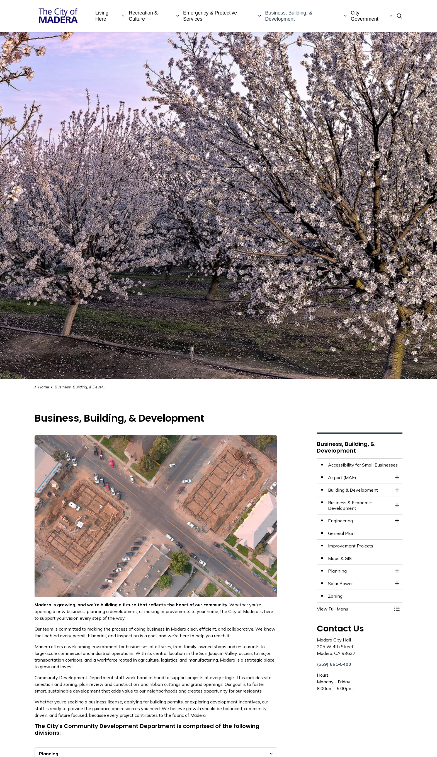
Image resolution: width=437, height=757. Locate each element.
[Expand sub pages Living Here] (123, 16)
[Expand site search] (399, 16)
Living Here (101, 16)
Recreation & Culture (143, 16)
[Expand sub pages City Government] (391, 16)
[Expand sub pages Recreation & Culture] (177, 16)
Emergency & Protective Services (210, 16)
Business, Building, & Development (288, 16)
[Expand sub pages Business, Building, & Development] (345, 16)
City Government (364, 16)
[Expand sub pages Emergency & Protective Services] (260, 16)
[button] (354, 609)
